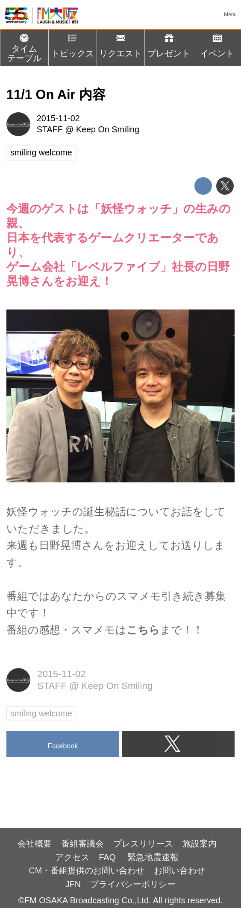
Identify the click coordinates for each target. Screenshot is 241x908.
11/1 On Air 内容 (56, 94)
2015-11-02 (58, 118)
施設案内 (199, 843)
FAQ (108, 857)
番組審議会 (82, 843)
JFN (73, 884)
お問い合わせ (179, 870)
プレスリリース (143, 843)
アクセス (72, 857)
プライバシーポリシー (133, 884)
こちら (143, 630)
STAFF (50, 129)
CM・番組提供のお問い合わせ (86, 870)
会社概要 (35, 843)
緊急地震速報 (153, 857)
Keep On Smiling (107, 129)
